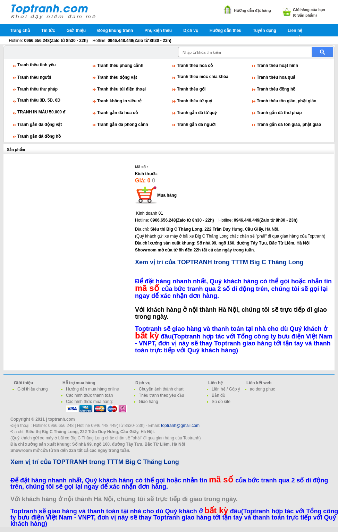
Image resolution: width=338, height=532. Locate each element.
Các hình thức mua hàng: (89, 401)
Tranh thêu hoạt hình (277, 65)
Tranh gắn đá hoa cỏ (117, 112)
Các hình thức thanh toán (89, 395)
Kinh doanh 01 (149, 213)
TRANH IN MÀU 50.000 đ (41, 112)
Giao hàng (148, 401)
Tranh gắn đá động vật (39, 124)
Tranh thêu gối (191, 89)
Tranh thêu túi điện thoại (121, 89)
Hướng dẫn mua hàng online (92, 389)
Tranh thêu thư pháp (37, 89)
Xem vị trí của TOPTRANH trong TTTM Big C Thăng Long (219, 262)
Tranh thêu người (34, 77)
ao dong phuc (262, 389)
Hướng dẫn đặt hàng (252, 10)
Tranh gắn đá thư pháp (279, 112)
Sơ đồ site (221, 401)
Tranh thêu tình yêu (36, 64)
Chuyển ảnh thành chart (161, 389)
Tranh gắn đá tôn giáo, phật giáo (289, 124)
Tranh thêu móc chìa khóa (202, 76)
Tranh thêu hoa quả (276, 77)
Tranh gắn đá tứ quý (197, 112)
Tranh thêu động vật (117, 77)
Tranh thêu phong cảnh (120, 65)
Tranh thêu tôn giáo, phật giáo (286, 100)
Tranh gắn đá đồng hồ (39, 136)
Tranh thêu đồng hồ (276, 89)
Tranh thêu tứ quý (194, 100)
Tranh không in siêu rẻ (119, 100)
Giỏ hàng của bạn (309, 10)
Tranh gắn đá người (196, 124)
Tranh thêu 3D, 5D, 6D (38, 100)
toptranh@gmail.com (180, 425)
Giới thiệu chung (32, 389)
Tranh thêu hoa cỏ (195, 65)
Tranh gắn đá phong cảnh (122, 124)
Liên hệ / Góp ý (226, 389)
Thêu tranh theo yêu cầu (161, 395)
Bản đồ (218, 395)
